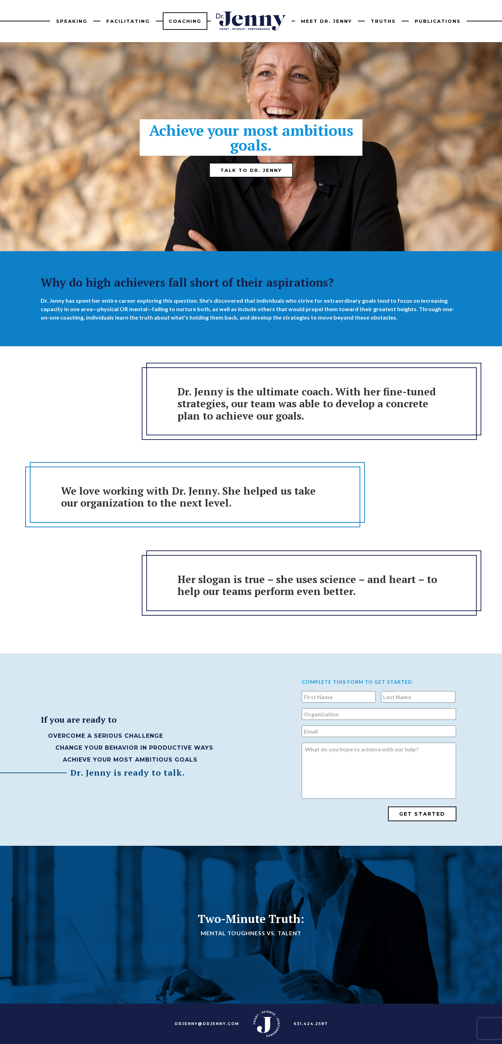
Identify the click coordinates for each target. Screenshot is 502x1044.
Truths (383, 21)
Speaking (71, 21)
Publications (438, 21)
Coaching (185, 21)
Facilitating (128, 21)
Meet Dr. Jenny (326, 21)
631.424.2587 (311, 1024)
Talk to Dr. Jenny (251, 170)
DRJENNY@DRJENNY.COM (207, 1024)
